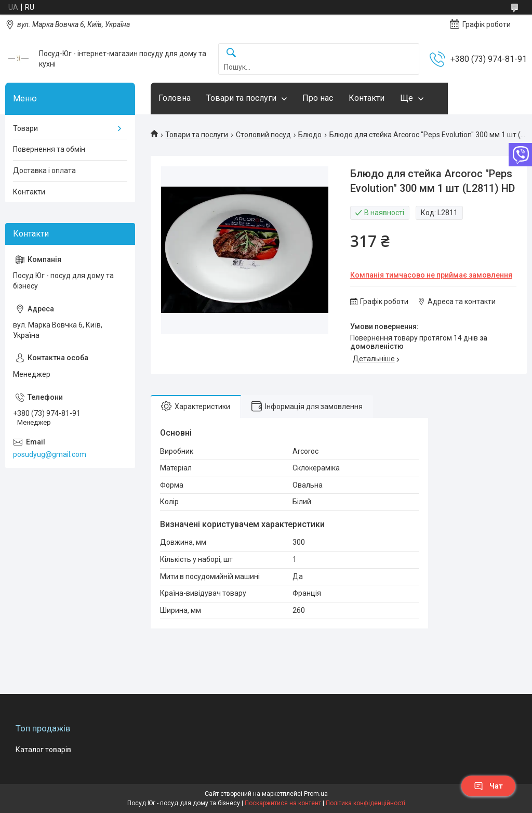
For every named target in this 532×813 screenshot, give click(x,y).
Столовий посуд (263, 134)
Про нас (317, 98)
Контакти (366, 98)
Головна (174, 98)
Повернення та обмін (49, 149)
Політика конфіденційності (365, 803)
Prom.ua (316, 793)
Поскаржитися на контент (283, 803)
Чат (488, 786)
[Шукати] (231, 53)
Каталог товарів (43, 749)
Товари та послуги (241, 98)
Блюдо (310, 134)
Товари (25, 128)
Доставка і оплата (44, 170)
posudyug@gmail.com (49, 454)
